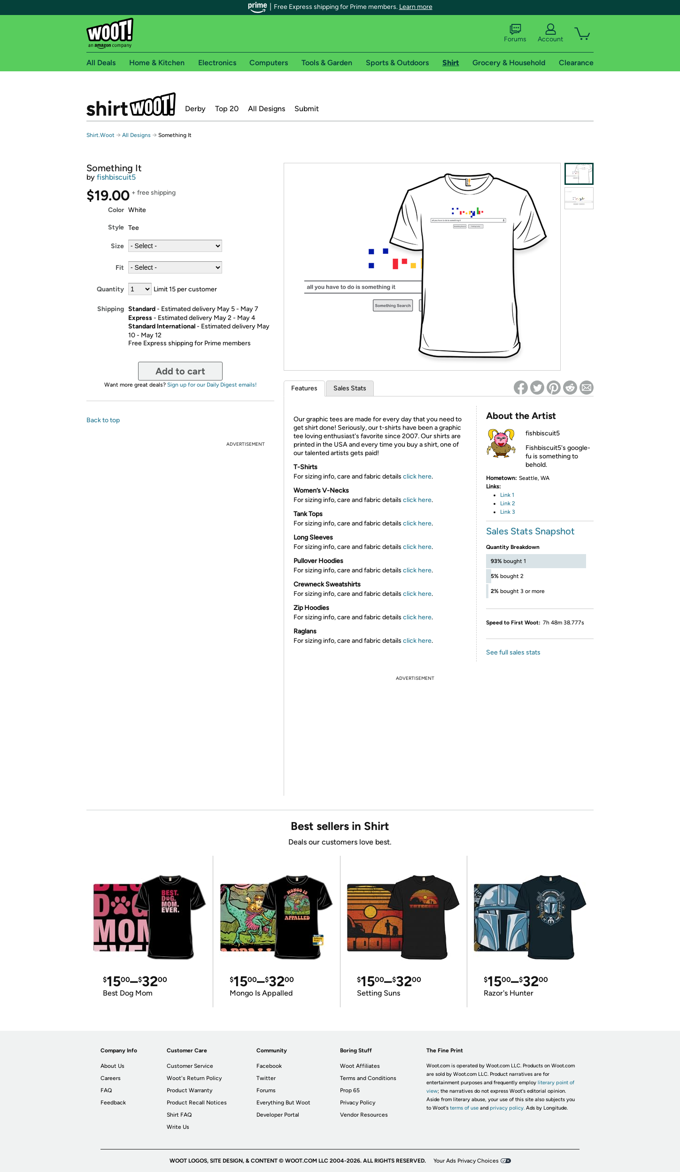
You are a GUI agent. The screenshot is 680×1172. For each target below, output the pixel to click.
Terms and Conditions (368, 1078)
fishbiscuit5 (116, 177)
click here (417, 476)
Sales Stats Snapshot (530, 531)
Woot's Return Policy (194, 1078)
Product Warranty (189, 1090)
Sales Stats (349, 388)
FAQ (106, 1090)
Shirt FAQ (179, 1114)
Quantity (110, 289)
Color (116, 210)
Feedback (113, 1102)
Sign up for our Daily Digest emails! (212, 384)
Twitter (266, 1078)
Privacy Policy (357, 1102)
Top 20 (227, 108)
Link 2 (507, 503)
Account (550, 33)
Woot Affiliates (360, 1066)
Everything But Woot (283, 1102)
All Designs (266, 108)
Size (117, 246)
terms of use (464, 1108)
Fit (120, 268)
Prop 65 (350, 1090)
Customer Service (190, 1066)
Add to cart (180, 371)
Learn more (416, 7)
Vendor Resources (364, 1114)
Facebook (269, 1066)
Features (304, 388)
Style (116, 227)
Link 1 (507, 495)
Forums (515, 33)
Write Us (178, 1127)
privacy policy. (507, 1108)
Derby (195, 108)
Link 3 (507, 512)
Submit (306, 108)
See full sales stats (513, 652)
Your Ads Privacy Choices (466, 1160)
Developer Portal (277, 1114)
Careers (110, 1078)
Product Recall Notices (197, 1102)
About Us (112, 1066)
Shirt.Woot (131, 104)
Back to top (103, 420)
